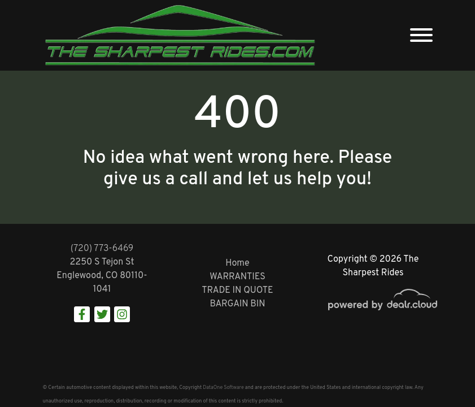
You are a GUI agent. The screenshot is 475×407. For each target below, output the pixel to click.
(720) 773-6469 (102, 248)
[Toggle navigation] (421, 35)
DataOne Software (223, 387)
